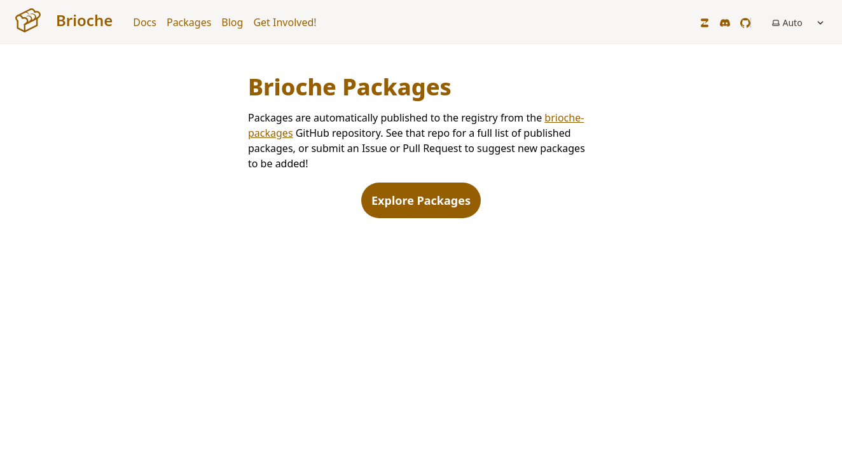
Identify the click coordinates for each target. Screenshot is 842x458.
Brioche (64, 20)
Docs (144, 22)
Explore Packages (421, 200)
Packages (189, 22)
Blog (232, 22)
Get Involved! (284, 22)
